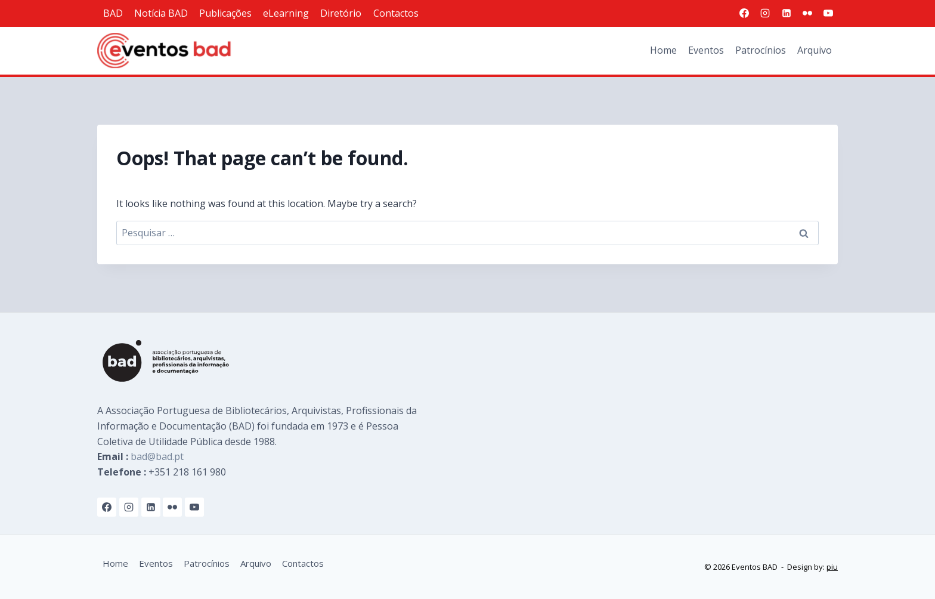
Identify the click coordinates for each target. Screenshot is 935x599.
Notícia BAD (161, 13)
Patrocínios (760, 50)
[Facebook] (744, 13)
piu (832, 566)
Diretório (340, 13)
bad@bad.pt (157, 456)
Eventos (706, 50)
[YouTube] (828, 13)
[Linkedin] (786, 13)
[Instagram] (765, 13)
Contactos (396, 13)
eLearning (286, 13)
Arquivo (814, 50)
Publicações (225, 13)
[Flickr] (807, 13)
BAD (113, 13)
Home (663, 50)
